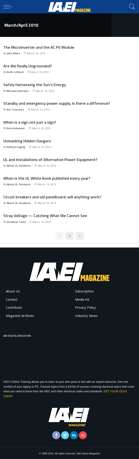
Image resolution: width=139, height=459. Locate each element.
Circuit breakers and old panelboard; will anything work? (52, 197)
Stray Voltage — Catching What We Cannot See (45, 215)
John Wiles (13, 53)
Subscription (84, 291)
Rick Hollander (16, 128)
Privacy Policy (85, 307)
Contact (12, 299)
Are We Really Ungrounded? (27, 66)
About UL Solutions (19, 165)
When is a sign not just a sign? (29, 122)
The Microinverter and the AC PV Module (38, 47)
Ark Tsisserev (15, 109)
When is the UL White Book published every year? (46, 178)
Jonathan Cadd (16, 221)
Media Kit (82, 299)
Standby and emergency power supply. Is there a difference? (56, 103)
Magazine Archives (20, 315)
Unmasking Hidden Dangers (27, 141)
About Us (13, 291)
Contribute (14, 307)
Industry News (86, 315)
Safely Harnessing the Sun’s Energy (34, 85)
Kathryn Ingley (16, 146)
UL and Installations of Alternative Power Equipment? (50, 159)
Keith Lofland (15, 72)
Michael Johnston (18, 90)
